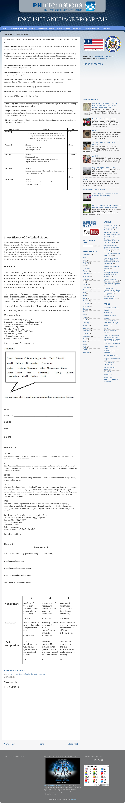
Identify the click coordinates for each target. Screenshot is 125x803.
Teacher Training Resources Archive (110, 297)
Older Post (73, 744)
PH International (101, 58)
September (86, 254)
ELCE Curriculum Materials (110, 352)
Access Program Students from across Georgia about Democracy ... (105, 194)
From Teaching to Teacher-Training (104, 119)
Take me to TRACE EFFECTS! (54, 785)
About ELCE (108, 325)
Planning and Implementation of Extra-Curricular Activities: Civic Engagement (112, 291)
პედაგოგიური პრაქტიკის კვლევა (94, 189)
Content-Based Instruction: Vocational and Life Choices (111, 240)
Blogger (74, 799)
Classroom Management (112, 284)
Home (41, 744)
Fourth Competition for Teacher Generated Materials (27, 674)
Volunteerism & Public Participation (111, 229)
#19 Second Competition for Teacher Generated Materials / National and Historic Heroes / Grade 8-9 (104, 105)
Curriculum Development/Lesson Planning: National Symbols (111, 273)
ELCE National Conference (109, 363)
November (86, 276)
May (84, 265)
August (85, 263)
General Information (110, 225)
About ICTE (108, 374)
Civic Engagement (110, 307)
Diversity (107, 310)
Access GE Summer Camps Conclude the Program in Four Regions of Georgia (106, 206)
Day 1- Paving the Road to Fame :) (104, 168)
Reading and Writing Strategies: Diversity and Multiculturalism (112, 234)
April (84, 295)
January (85, 271)
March (85, 284)
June (84, 260)
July (84, 257)
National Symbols (110, 315)
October (85, 309)
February (86, 268)
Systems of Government (112, 343)
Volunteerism (108, 313)
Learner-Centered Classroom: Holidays (111, 280)
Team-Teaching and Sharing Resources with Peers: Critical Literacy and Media (112, 248)
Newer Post (9, 744)
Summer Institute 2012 (111, 355)
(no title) (95, 130)
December (86, 274)
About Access (108, 377)
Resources (107, 372)
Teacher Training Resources (109, 368)
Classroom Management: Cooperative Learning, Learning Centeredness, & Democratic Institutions (112, 338)
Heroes (106, 318)
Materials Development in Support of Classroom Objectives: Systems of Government (112, 261)
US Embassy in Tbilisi (102, 56)
